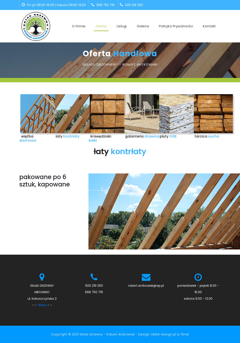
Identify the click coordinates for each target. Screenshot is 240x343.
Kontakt (209, 26)
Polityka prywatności (176, 26)
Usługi (122, 26)
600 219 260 (131, 5)
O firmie (79, 26)
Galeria (143, 26)
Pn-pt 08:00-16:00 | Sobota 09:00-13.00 (54, 5)
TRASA (42, 305)
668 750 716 (102, 5)
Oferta (102, 26)
